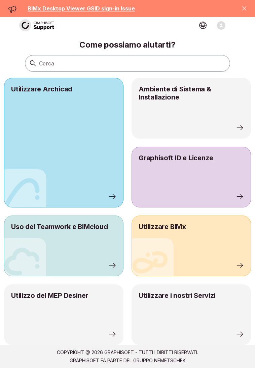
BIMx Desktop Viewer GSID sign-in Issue (81, 8)
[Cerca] (127, 63)
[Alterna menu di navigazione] (221, 25)
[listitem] (63, 142)
